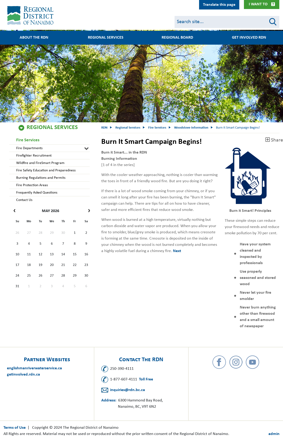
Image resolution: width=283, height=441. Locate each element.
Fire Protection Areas (32, 185)
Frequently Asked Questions (36, 192)
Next (177, 251)
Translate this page (219, 5)
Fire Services (28, 140)
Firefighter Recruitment (34, 155)
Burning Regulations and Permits (40, 178)
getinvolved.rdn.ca (23, 374)
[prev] (16, 211)
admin (274, 434)
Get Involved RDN (249, 38)
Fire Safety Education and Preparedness (46, 170)
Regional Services (105, 38)
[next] (88, 211)
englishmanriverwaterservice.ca (34, 368)
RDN (104, 128)
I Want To (258, 4)
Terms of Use (14, 428)
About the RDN (34, 38)
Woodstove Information (191, 128)
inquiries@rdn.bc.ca (127, 390)
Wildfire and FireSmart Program (40, 163)
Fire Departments (29, 148)
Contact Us (24, 200)
